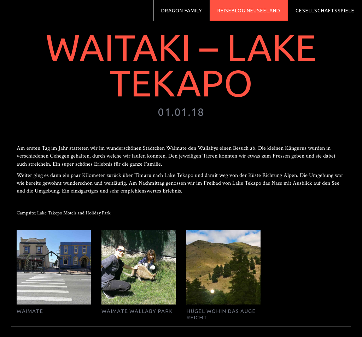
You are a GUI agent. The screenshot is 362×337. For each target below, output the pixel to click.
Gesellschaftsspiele (325, 10)
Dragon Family (181, 10)
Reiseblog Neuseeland (248, 10)
